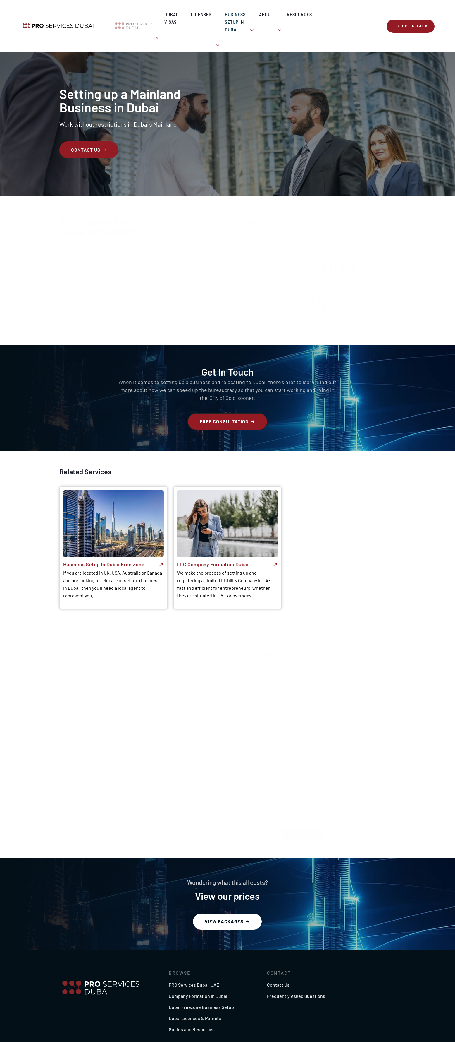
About (290, 14)
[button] (412, 15)
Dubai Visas (142, 14)
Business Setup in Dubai (236, 14)
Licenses (185, 14)
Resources (329, 14)
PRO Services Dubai (106, 294)
